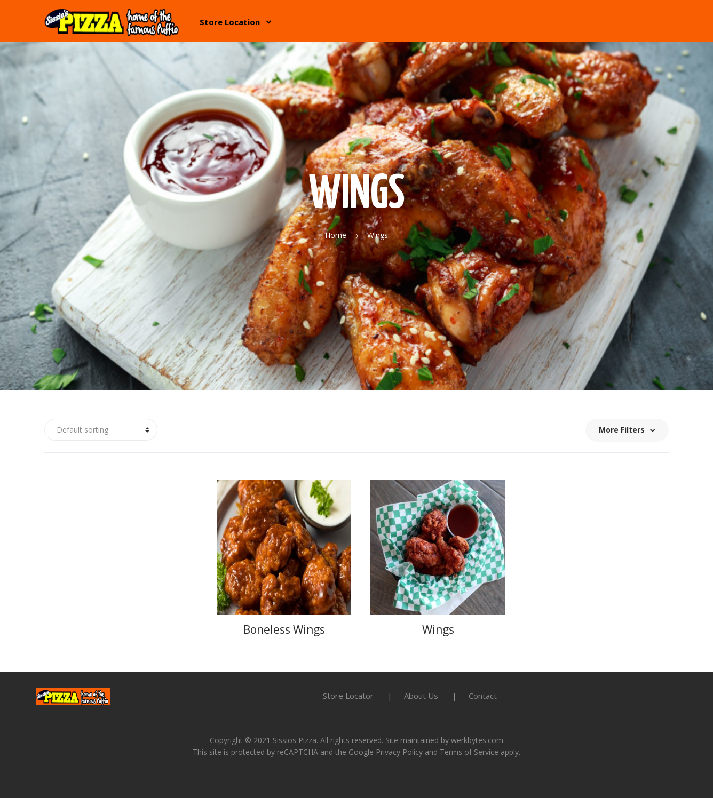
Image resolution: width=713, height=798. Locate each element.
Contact (483, 695)
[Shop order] (100, 430)
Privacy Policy (399, 752)
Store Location (230, 22)
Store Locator (348, 695)
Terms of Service (469, 752)
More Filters (627, 430)
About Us (421, 695)
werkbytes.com (477, 740)
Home (335, 235)
